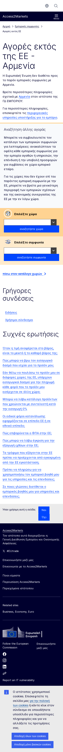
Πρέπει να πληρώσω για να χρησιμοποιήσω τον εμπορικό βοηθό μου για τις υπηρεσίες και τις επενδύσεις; (31, 474)
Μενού (56, 17)
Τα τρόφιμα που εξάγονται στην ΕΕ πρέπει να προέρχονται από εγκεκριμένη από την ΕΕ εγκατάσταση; (31, 457)
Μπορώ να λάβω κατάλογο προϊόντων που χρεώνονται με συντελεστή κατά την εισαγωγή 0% (30, 403)
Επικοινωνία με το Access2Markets (25, 566)
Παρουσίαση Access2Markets (21, 581)
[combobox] (30, 222)
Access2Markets (13, 530)
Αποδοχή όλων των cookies (30, 736)
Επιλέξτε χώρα (25, 214)
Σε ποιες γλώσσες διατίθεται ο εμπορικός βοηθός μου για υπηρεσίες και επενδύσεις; (31, 491)
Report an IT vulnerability (18, 680)
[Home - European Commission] (26, 633)
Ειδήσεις (11, 312)
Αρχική (6, 26)
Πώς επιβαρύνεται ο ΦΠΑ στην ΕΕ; (27, 433)
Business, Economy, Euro (18, 611)
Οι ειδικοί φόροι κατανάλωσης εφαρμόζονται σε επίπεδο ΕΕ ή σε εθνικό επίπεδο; (27, 421)
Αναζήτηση (56, 6)
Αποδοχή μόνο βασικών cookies (32, 744)
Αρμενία (24, 96)
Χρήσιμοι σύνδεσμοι (19, 320)
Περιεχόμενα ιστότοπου (18, 588)
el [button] (47, 6)
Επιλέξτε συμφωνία (29, 242)
